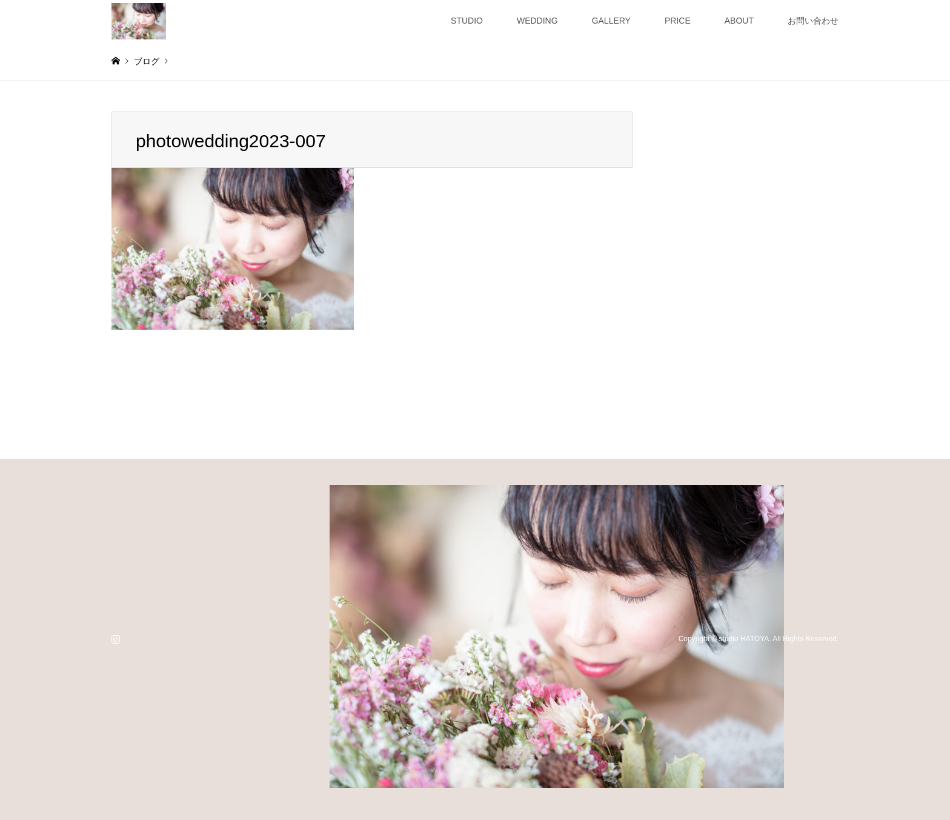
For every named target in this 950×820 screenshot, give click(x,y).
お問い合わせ (813, 20)
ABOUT (739, 20)
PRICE (678, 20)
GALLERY (611, 20)
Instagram (115, 639)
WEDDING (537, 20)
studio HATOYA (744, 639)
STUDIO (467, 20)
